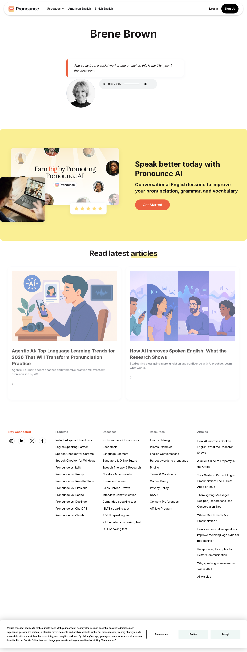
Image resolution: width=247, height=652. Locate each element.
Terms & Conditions (163, 474)
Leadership (110, 447)
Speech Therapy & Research (122, 467)
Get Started (152, 205)
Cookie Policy (159, 481)
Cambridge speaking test (119, 501)
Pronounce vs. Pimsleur (71, 488)
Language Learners (115, 454)
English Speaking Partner (71, 447)
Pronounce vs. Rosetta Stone (74, 481)
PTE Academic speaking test (122, 522)
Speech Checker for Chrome (74, 454)
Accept (225, 634)
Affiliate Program (161, 508)
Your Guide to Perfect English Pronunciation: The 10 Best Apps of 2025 (216, 481)
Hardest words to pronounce (169, 460)
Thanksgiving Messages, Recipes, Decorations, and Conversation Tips (214, 500)
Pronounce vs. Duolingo (71, 501)
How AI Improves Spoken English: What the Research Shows (215, 446)
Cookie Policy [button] (31, 640)
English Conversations (164, 454)
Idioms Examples (161, 447)
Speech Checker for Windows (75, 460)
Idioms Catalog (160, 440)
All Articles (204, 576)
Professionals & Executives (121, 440)
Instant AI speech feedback (73, 440)
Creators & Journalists (117, 474)
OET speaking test (115, 529)
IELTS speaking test (116, 508)
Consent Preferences (164, 501)
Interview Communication (119, 495)
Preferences (161, 634)
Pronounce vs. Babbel (70, 495)
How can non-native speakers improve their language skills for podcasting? (218, 535)
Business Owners (114, 481)
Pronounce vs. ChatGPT (71, 508)
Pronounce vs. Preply (69, 474)
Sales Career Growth (116, 488)
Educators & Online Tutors (120, 460)
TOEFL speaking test (117, 515)
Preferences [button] (108, 640)
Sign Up (229, 8)
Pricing (154, 467)
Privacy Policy (159, 488)
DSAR (154, 495)
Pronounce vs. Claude (70, 515)
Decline (193, 634)
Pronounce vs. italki (68, 467)
